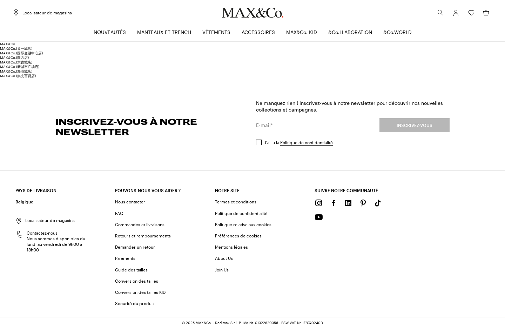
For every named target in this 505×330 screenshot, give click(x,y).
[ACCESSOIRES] (258, 33)
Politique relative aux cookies (243, 225)
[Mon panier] (483, 13)
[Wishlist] (468, 13)
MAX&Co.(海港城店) (16, 72)
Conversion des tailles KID (140, 293)
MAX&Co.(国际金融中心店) (21, 54)
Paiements (125, 259)
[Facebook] (333, 204)
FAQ (119, 213)
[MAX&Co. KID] (301, 33)
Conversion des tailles (136, 282)
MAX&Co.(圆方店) (14, 58)
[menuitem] (110, 33)
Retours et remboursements (143, 236)
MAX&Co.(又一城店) (16, 49)
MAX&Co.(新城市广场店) (19, 68)
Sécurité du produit (134, 304)
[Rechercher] (437, 13)
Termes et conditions (235, 202)
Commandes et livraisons (139, 225)
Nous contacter (130, 202)
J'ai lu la (298, 143)
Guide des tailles (131, 270)
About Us (224, 259)
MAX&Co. (8, 45)
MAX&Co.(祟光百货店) (18, 77)
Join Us (222, 270)
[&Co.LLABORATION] (350, 33)
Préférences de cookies (238, 236)
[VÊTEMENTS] (216, 33)
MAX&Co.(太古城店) (16, 63)
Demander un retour (135, 247)
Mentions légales (231, 247)
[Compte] (453, 13)
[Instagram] (319, 204)
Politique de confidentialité (306, 143)
